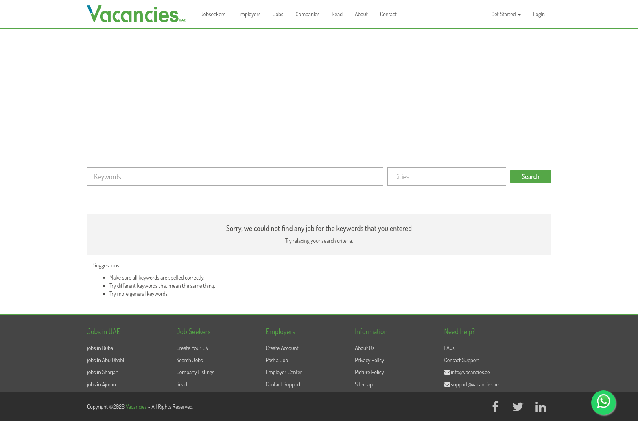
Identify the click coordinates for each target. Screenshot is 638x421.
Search (531, 176)
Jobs (278, 14)
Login (539, 14)
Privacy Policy (369, 360)
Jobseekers (213, 14)
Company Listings (195, 371)
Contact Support (283, 384)
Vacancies (137, 406)
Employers (249, 14)
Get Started (506, 14)
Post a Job (277, 360)
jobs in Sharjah (102, 371)
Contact (388, 14)
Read (337, 14)
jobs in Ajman (101, 384)
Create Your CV (192, 347)
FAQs (449, 347)
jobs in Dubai (100, 347)
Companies (307, 14)
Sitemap (364, 384)
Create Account (282, 347)
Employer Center (284, 371)
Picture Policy (369, 371)
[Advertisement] (319, 90)
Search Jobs (189, 360)
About (361, 14)
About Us (364, 347)
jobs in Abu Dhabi (105, 360)
